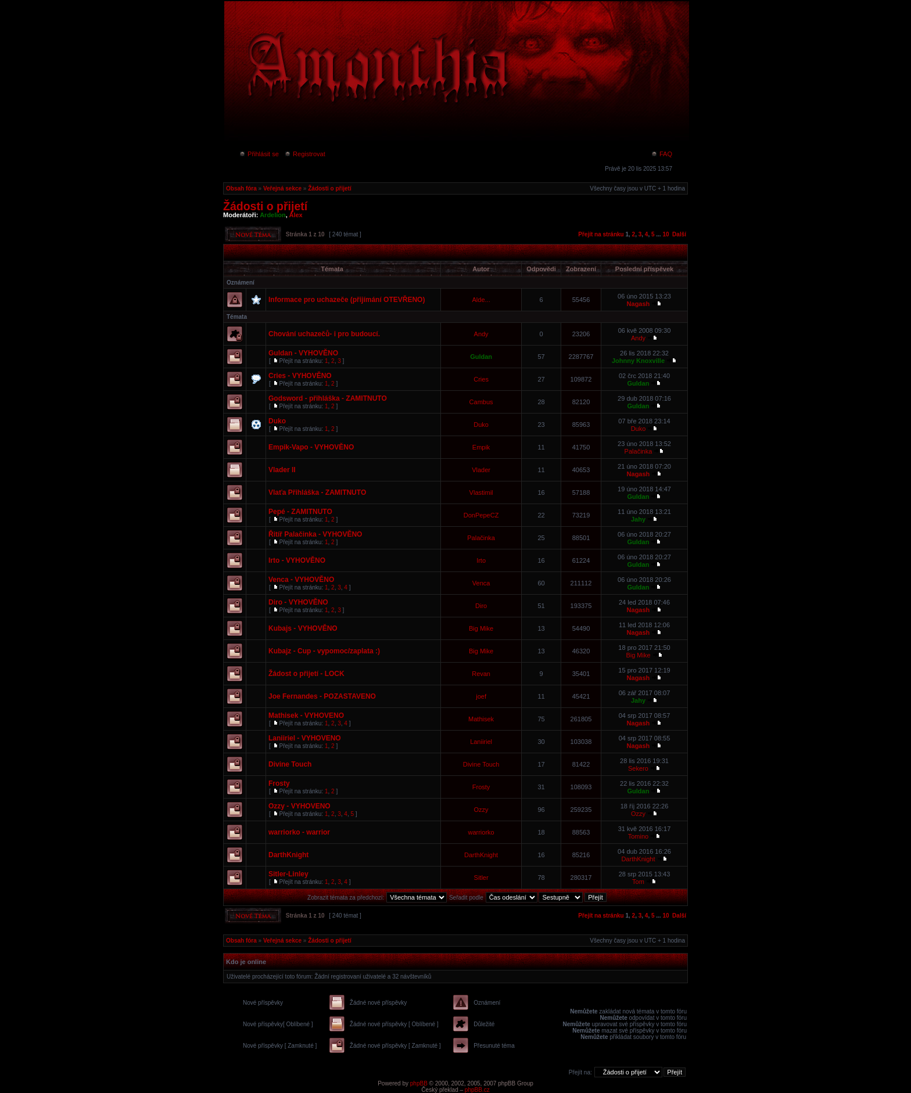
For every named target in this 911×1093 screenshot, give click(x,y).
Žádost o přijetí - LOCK (306, 674)
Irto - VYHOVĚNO (296, 560)
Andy (481, 333)
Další (679, 234)
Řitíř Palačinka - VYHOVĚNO (315, 534)
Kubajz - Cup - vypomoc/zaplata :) (324, 651)
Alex (296, 214)
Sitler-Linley (288, 874)
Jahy (638, 519)
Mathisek (481, 719)
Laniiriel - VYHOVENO (304, 738)
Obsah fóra (241, 188)
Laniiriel (481, 741)
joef (481, 696)
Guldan (481, 356)
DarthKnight (288, 855)
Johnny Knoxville (638, 360)
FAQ (661, 153)
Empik (481, 447)
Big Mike (481, 628)
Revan (481, 673)
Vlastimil (481, 492)
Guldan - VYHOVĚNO (303, 353)
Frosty (279, 783)
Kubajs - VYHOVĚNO (303, 628)
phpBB (419, 1083)
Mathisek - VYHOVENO (306, 715)
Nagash (638, 303)
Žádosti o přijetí (329, 188)
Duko (277, 421)
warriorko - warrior (299, 832)
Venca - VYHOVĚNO (301, 580)
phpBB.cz (477, 1090)
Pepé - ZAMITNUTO (300, 512)
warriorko (481, 832)
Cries (481, 379)
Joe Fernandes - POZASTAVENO (322, 696)
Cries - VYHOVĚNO (300, 376)
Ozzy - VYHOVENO (299, 806)
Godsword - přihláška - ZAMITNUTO (327, 398)
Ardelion (273, 214)
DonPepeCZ (481, 515)
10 (665, 234)
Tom (638, 881)
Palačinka (638, 451)
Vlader (481, 469)
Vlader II (282, 470)
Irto (481, 560)
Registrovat (304, 153)
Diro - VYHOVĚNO (298, 602)
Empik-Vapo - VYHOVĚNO (311, 447)
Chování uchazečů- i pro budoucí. (324, 334)
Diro (481, 605)
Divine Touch (289, 764)
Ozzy (481, 809)
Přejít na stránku (600, 234)
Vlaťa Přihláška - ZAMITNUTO (317, 492)
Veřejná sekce (282, 188)
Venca (481, 583)
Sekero (638, 768)
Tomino (638, 836)
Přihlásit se (259, 153)
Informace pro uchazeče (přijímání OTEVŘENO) (346, 300)
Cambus (481, 401)
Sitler (481, 877)
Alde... (481, 299)
